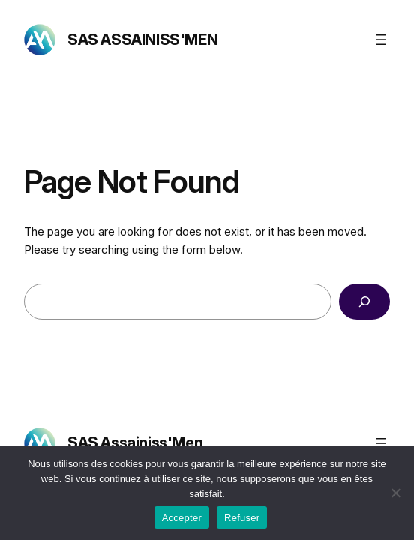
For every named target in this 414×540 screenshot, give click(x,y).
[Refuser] (395, 492)
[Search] (364, 302)
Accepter (182, 518)
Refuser (242, 518)
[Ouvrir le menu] (381, 40)
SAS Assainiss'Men (143, 40)
